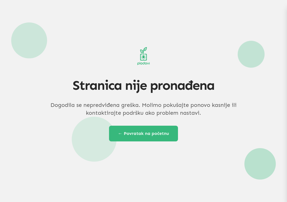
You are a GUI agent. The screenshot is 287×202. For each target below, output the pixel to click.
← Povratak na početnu (143, 133)
